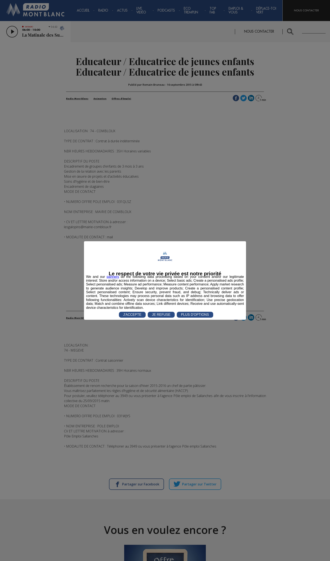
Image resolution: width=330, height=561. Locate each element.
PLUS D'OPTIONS (195, 314)
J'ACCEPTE (132, 314)
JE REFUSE (161, 314)
